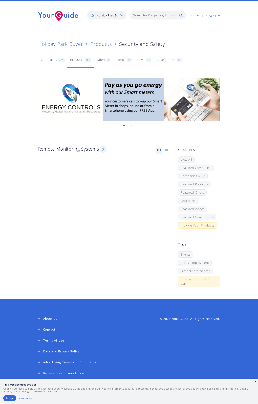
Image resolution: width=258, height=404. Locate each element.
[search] (181, 15)
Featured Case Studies (197, 217)
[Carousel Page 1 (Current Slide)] (124, 125)
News (144, 60)
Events (185, 254)
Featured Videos (193, 209)
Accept (10, 398)
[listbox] (106, 15)
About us (50, 319)
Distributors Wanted (196, 271)
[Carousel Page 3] (131, 125)
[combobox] (158, 15)
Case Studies (169, 60)
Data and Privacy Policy (61, 351)
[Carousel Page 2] (127, 125)
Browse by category (203, 15)
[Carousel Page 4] (134, 125)
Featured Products (194, 184)
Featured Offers (192, 192)
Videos (124, 60)
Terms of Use (53, 340)
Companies (53, 60)
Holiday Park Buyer (60, 43)
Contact (49, 329)
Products (101, 43)
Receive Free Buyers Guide (196, 281)
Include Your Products (197, 225)
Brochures (188, 201)
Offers (104, 60)
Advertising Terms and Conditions (69, 362)
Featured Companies (196, 168)
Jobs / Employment (195, 263)
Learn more (25, 398)
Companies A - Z (193, 176)
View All (186, 160)
